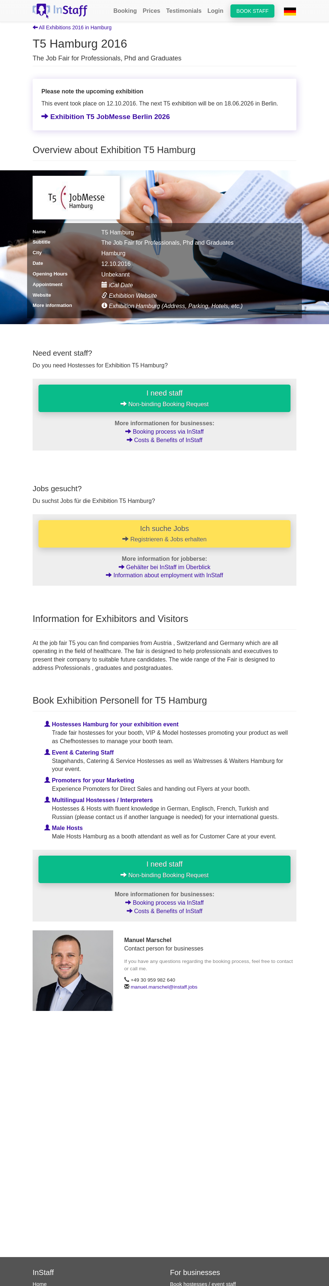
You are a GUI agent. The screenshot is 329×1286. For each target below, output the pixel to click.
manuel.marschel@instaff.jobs (164, 987)
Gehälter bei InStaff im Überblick (164, 567)
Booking (125, 11)
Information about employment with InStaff (164, 575)
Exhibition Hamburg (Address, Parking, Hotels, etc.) (172, 306)
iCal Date (117, 285)
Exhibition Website (129, 296)
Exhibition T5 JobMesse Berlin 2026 (105, 117)
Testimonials (184, 11)
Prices (151, 11)
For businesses (195, 1272)
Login (215, 11)
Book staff (252, 11)
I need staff (165, 398)
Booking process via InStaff (164, 432)
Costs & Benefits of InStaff (165, 440)
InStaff (43, 1272)
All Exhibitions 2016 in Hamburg (72, 27)
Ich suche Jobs (164, 534)
